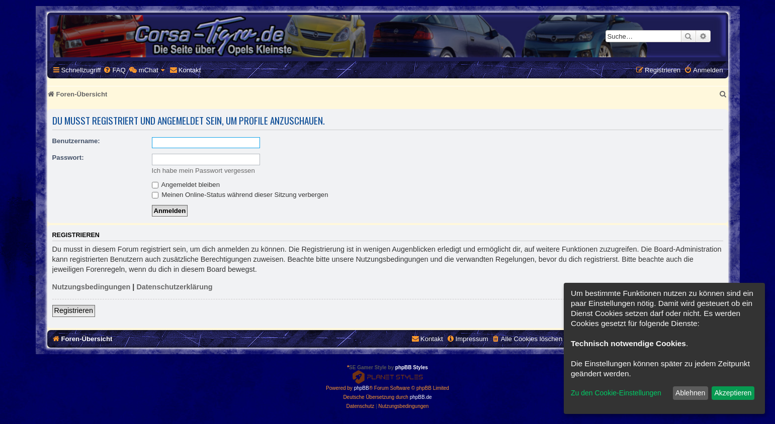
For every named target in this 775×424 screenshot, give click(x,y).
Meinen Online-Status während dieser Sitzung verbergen (240, 194)
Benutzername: (76, 141)
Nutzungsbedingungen (91, 287)
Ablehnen (690, 393)
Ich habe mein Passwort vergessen (203, 170)
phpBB (361, 388)
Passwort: (68, 157)
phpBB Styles (411, 367)
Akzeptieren (732, 393)
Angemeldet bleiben (186, 184)
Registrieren (74, 310)
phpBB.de (421, 397)
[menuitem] (114, 70)
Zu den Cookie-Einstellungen (616, 393)
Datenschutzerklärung (174, 287)
